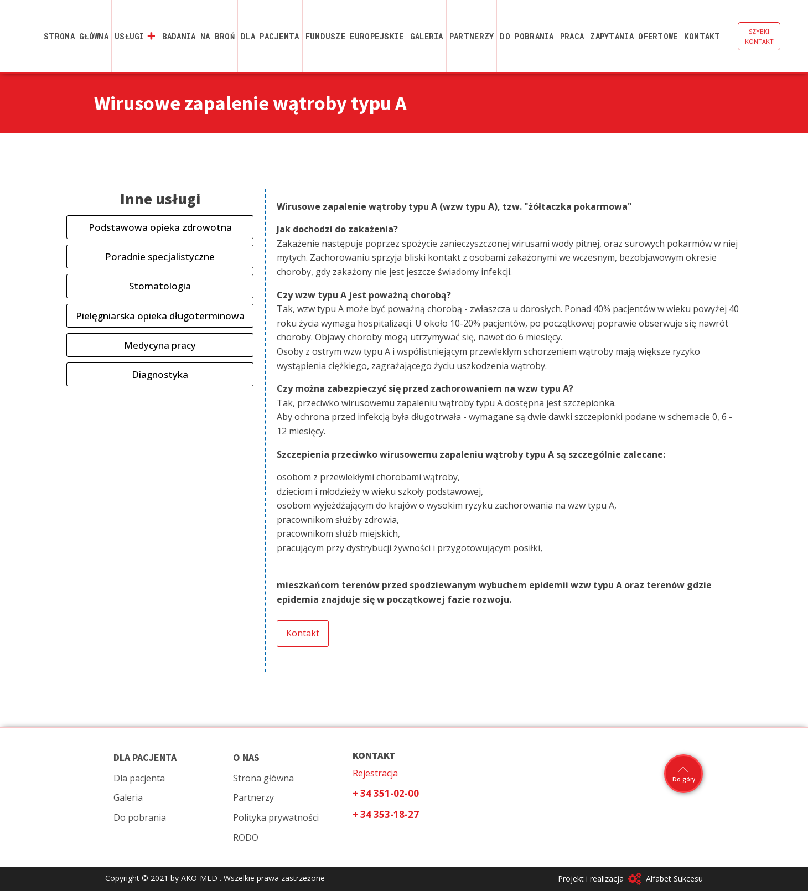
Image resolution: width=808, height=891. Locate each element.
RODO (245, 837)
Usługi (135, 36)
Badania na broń (198, 36)
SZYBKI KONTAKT (759, 36)
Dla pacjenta (270, 36)
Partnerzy (471, 36)
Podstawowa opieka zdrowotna (160, 227)
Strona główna (76, 36)
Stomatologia (160, 285)
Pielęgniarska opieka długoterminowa (160, 315)
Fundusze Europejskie (354, 36)
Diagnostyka (160, 374)
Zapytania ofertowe (633, 36)
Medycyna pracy (160, 345)
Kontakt (702, 36)
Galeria (426, 36)
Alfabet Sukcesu (674, 878)
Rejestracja (375, 773)
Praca (572, 36)
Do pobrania (526, 36)
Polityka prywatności (276, 817)
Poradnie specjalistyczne (160, 256)
